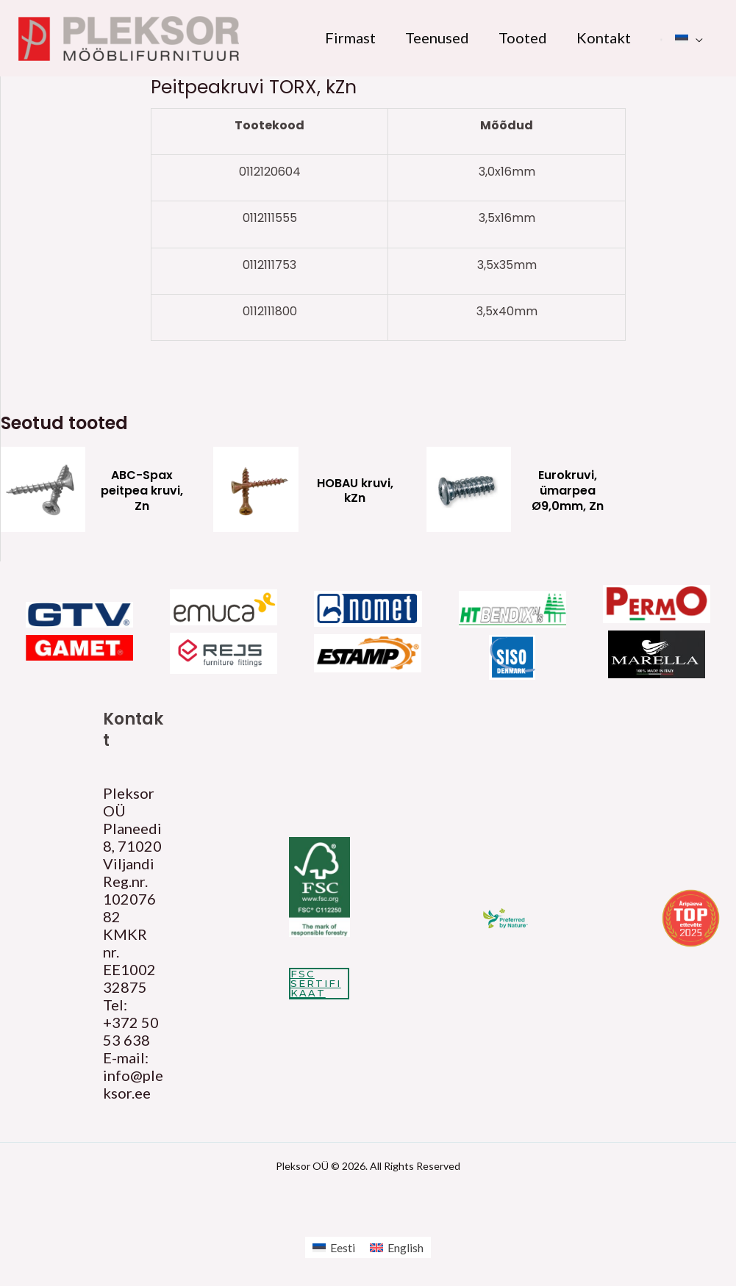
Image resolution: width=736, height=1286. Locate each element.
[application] (695, 37)
